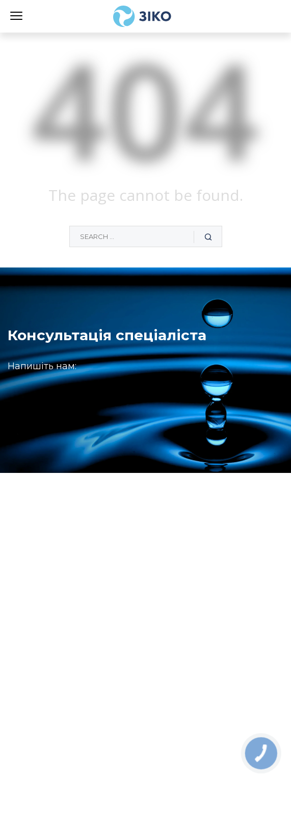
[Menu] (16, 15)
